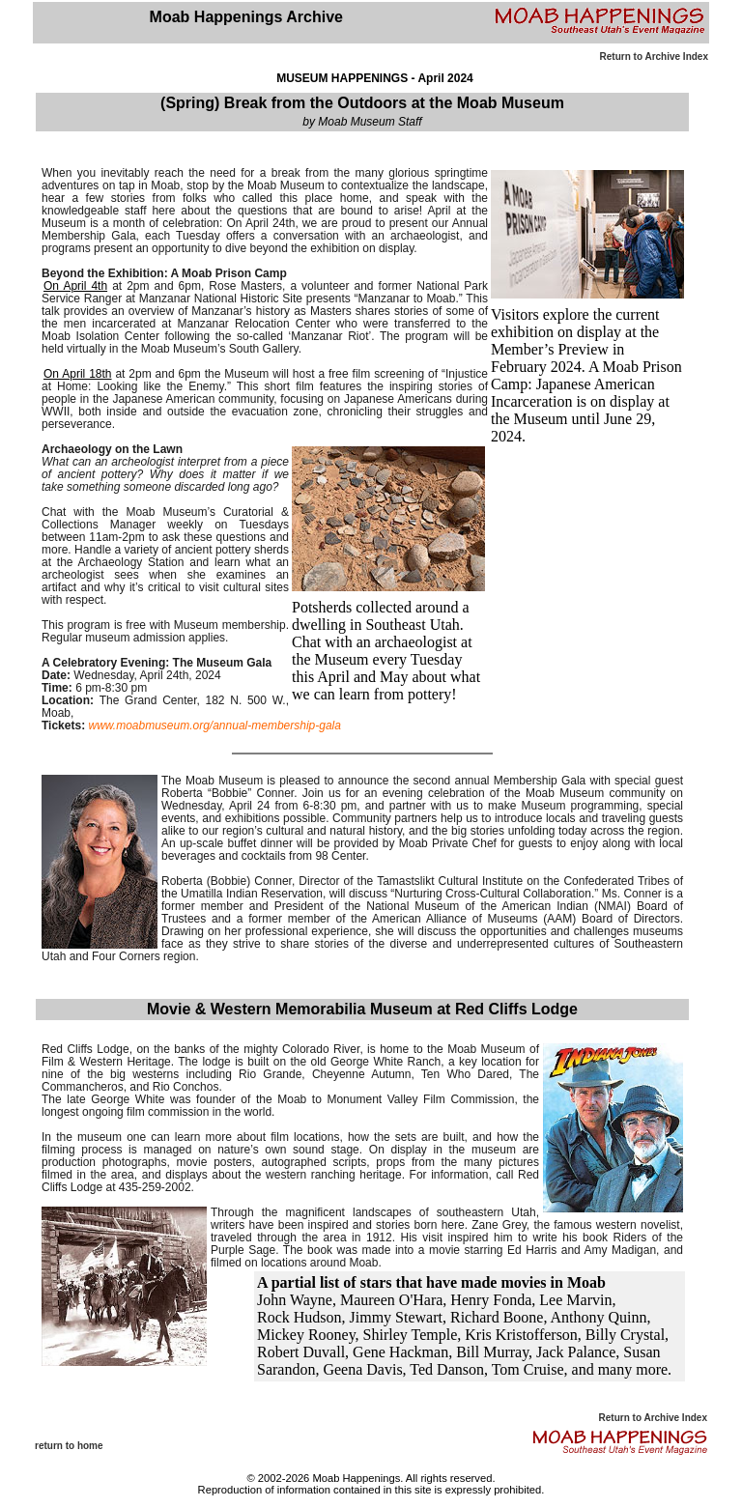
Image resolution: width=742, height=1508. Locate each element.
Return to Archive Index (654, 56)
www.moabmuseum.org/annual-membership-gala (214, 725)
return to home (69, 1445)
